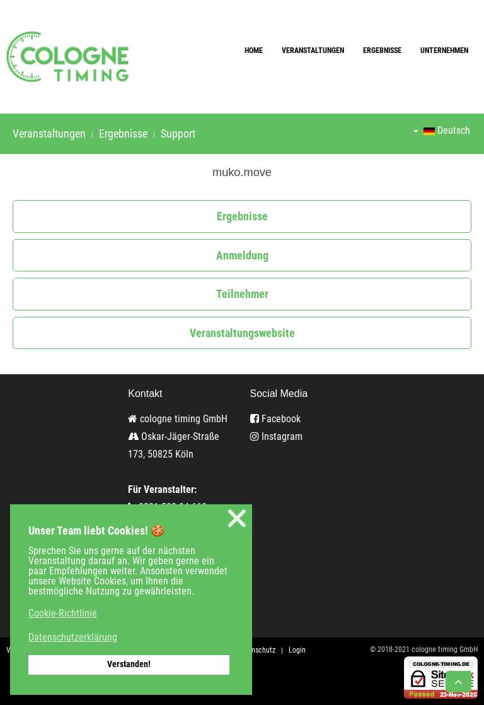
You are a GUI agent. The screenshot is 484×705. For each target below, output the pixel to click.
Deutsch (441, 130)
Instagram (276, 436)
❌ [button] (237, 518)
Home (254, 50)
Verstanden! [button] (129, 664)
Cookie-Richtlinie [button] (62, 613)
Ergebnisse (382, 50)
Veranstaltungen (313, 50)
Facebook (275, 419)
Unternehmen (444, 50)
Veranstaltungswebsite (242, 333)
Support (178, 133)
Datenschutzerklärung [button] (72, 637)
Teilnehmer (242, 293)
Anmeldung (242, 255)
